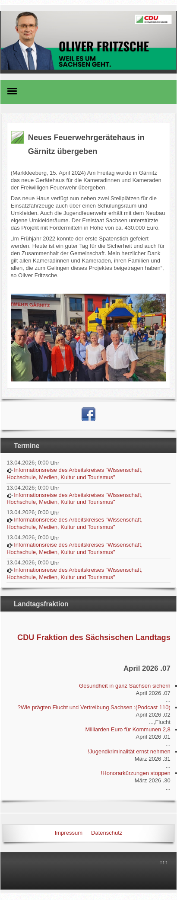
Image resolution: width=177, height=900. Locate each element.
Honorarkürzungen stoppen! (136, 773)
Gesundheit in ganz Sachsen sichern (125, 685)
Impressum (68, 833)
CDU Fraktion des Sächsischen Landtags (94, 637)
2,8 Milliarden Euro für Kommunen (128, 729)
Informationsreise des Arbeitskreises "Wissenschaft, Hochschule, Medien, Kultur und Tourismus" (74, 473)
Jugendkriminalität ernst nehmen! (129, 751)
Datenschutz (106, 833)
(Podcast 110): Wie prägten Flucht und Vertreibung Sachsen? (94, 707)
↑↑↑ (164, 862)
